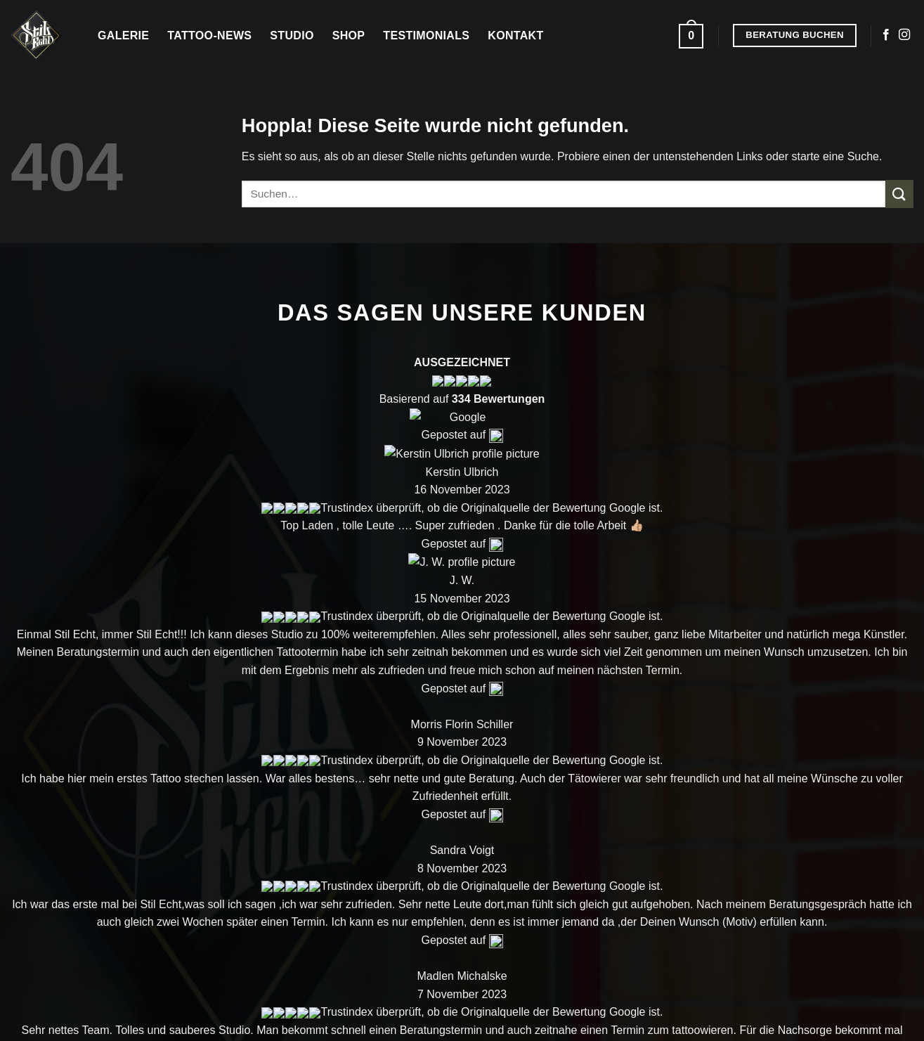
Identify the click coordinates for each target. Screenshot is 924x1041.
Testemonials (677, 699)
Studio (291, 35)
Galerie (123, 35)
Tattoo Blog (671, 664)
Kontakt (515, 35)
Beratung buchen (815, 665)
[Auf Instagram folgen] (904, 35)
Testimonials (426, 35)
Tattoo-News (209, 35)
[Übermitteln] (899, 193)
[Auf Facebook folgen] (886, 35)
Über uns (790, 596)
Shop (348, 35)
